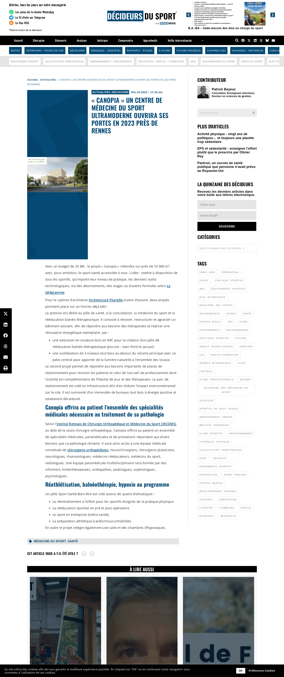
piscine (240, 338)
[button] (188, 14)
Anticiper (102, 40)
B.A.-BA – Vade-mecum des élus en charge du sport (225, 28)
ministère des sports (216, 305)
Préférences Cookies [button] (262, 670)
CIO (201, 354)
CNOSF (203, 280)
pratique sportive (229, 280)
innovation (228, 499)
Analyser (82, 40)
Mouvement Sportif (25, 61)
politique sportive (214, 338)
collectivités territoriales (220, 450)
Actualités (48, 79)
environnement (241, 433)
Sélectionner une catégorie (222, 248)
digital (246, 507)
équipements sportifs (228, 288)
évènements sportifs (215, 466)
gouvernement (237, 330)
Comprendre (125, 40)
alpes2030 (206, 400)
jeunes (231, 313)
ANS (202, 288)
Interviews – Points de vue (45, 50)
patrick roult (210, 321)
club (241, 363)
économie (206, 516)
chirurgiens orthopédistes (87, 450)
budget (245, 379)
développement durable (218, 491)
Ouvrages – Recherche (247, 50)
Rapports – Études (140, 50)
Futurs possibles (189, 50)
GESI (193, 61)
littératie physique (214, 441)
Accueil (18, 40)
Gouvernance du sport (218, 61)
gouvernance (209, 313)
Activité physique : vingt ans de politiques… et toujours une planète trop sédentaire (225, 138)
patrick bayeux (211, 483)
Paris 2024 (207, 272)
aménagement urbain (215, 417)
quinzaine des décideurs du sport (226, 390)
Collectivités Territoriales (64, 61)
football (206, 371)
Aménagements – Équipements (111, 61)
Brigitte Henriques (214, 425)
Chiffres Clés (216, 50)
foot (203, 458)
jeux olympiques (212, 297)
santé (73, 541)
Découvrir (61, 40)
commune (227, 507)
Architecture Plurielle (106, 300)
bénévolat (228, 516)
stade (243, 321)
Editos (15, 50)
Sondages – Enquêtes (106, 50)
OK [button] (241, 670)
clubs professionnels (216, 379)
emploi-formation (225, 354)
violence (206, 499)
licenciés (206, 507)
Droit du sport (252, 61)
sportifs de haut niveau (219, 408)
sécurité (219, 458)
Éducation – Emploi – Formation (161, 61)
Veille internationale (180, 40)
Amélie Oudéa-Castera (216, 346)
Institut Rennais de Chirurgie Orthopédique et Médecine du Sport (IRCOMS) (116, 424)
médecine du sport (50, 541)
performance (209, 330)
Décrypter (39, 40)
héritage (246, 346)
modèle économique (215, 363)
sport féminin (235, 474)
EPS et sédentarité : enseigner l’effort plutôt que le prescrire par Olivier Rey (227, 152)
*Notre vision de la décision (25, 30)
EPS (230, 321)
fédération (230, 272)
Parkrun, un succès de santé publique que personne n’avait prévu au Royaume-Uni (226, 167)
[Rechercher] (253, 113)
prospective (208, 474)
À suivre (164, 50)
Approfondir (150, 40)
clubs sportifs (211, 433)
